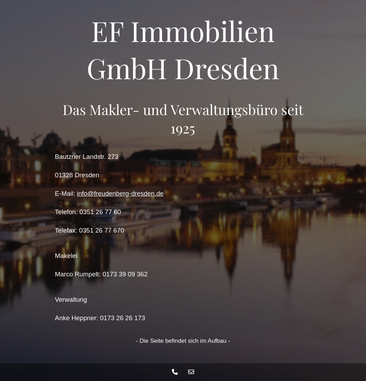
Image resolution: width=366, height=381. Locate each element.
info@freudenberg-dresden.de (120, 193)
